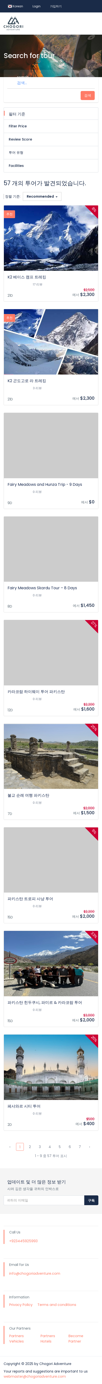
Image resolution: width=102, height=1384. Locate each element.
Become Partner (75, 1338)
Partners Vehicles (16, 1338)
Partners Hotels (48, 1338)
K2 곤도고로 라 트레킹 (27, 381)
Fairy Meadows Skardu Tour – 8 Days (42, 588)
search (23, 77)
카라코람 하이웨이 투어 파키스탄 (36, 691)
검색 (87, 95)
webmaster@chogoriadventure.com (35, 1376)
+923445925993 (23, 1241)
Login (37, 6)
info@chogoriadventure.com (34, 1273)
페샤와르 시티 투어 (24, 1106)
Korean (15, 6)
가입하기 (56, 6)
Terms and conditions (56, 1304)
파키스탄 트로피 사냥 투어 (30, 899)
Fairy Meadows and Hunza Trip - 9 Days (45, 484)
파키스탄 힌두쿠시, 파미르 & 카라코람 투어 (45, 1002)
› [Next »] (89, 1146)
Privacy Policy (21, 1304)
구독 (91, 1200)
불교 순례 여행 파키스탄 (28, 795)
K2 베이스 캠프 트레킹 (27, 277)
